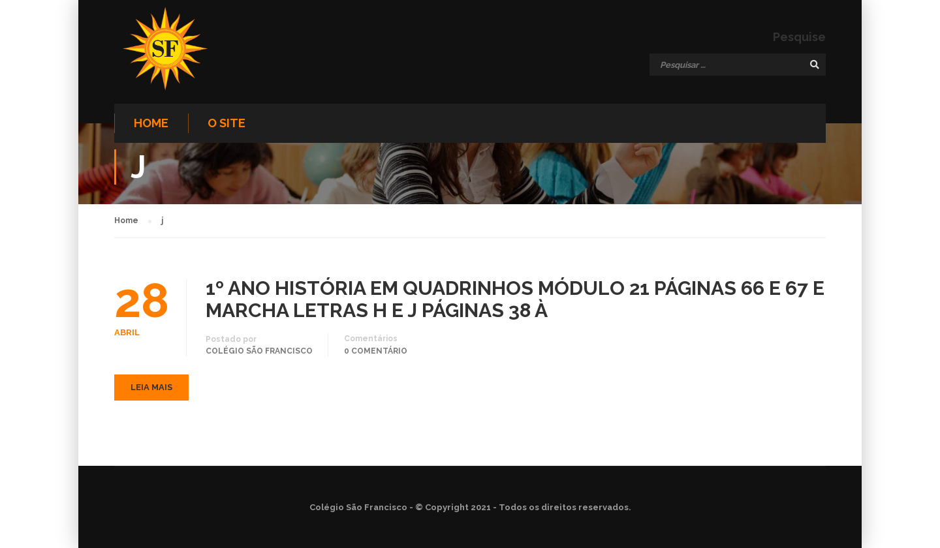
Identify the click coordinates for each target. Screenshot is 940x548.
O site (226, 123)
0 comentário (375, 351)
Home (151, 123)
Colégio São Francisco (259, 351)
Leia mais (151, 387)
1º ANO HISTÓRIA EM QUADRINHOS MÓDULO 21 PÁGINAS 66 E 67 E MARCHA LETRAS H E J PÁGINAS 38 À (515, 299)
